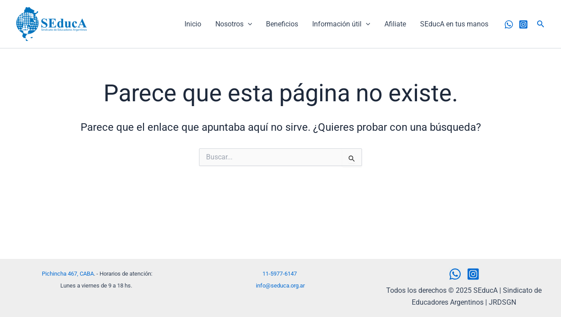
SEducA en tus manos (454, 24)
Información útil (341, 24)
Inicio (193, 24)
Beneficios (282, 24)
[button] (541, 23)
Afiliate (395, 24)
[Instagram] (523, 24)
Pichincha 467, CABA (68, 273)
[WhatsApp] (508, 24)
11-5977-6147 (279, 273)
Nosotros (233, 24)
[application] (248, 24)
